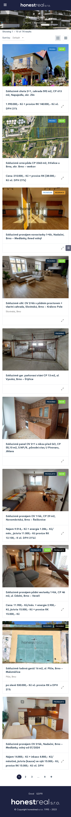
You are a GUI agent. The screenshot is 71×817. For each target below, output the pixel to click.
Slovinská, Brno (13, 311)
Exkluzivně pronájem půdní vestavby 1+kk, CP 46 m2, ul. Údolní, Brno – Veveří (35, 594)
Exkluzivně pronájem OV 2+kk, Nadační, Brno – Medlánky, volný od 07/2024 (34, 745)
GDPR (39, 793)
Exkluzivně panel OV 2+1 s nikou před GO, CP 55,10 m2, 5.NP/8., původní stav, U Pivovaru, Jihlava (33, 447)
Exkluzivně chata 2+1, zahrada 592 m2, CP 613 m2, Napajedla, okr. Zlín (34, 92)
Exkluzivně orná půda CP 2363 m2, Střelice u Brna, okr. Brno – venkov (33, 164)
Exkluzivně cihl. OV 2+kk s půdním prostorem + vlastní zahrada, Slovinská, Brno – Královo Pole (34, 304)
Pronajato (50, 474)
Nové (61, 49)
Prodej (52, 49)
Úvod (31, 793)
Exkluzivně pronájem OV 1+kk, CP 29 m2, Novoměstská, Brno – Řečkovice (30, 517)
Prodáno (51, 261)
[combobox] (18, 37)
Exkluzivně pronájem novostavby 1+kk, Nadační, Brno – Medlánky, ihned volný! (35, 236)
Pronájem (47, 193)
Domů (28, 22)
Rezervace (59, 193)
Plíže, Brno (11, 676)
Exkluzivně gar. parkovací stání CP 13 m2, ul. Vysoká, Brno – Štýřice (32, 377)
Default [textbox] (16, 37)
